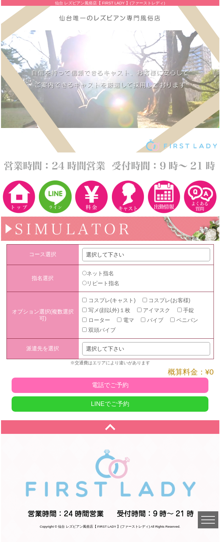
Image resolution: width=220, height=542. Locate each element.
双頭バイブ (98, 330)
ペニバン (184, 320)
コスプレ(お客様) (166, 300)
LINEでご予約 (110, 403)
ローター (96, 320)
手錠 (185, 310)
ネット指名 (98, 273)
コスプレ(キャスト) (108, 300)
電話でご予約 (110, 385)
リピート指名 (100, 283)
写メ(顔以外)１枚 (106, 310)
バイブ (152, 320)
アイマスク (153, 310)
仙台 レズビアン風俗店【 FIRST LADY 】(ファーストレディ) (104, 526)
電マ (125, 320)
